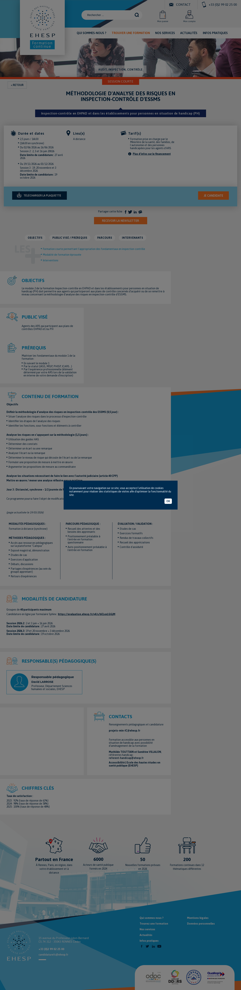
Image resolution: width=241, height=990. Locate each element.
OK (168, 501)
